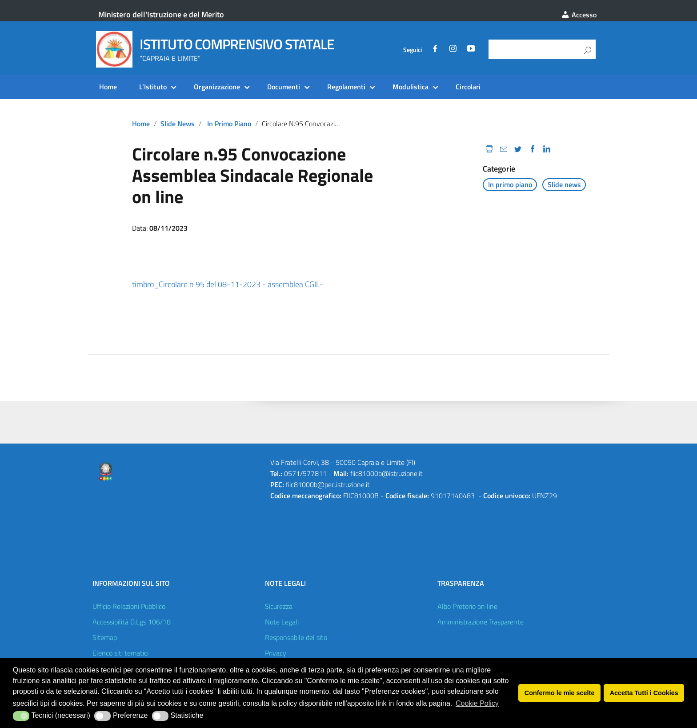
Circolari (468, 86)
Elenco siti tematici (120, 653)
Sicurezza (278, 606)
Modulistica (411, 86)
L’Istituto (153, 86)
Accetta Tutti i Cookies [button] (644, 692)
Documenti (283, 86)
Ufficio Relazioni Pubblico (128, 606)
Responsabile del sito (296, 637)
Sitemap (104, 637)
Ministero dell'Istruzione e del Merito (161, 14)
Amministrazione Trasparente (480, 621)
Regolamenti (346, 86)
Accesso (579, 14)
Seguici (412, 50)
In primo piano (229, 123)
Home (108, 86)
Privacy (275, 653)
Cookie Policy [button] (477, 703)
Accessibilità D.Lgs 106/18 (131, 621)
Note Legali (282, 621)
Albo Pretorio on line (467, 606)
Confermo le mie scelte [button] (560, 692)
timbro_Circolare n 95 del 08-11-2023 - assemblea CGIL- (227, 284)
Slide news (177, 123)
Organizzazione (217, 86)
